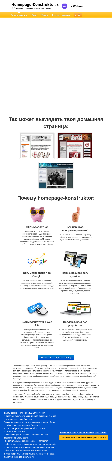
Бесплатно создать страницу (56, 357)
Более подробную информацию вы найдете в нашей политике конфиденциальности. (29, 455)
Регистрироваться (19, 15)
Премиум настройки (61, 15)
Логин (77, 15)
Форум (34, 15)
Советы (44, 15)
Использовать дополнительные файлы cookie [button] (84, 437)
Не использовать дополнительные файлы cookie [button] (83, 433)
